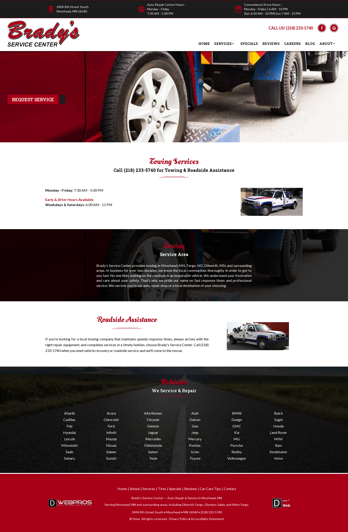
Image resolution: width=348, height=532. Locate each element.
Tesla (153, 458)
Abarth (69, 413)
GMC (236, 426)
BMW (236, 413)
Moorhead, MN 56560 (72, 11)
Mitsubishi (69, 445)
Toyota (195, 458)
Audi (194, 413)
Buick (278, 413)
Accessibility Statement (207, 519)
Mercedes (153, 439)
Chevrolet (111, 419)
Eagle (278, 419)
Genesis (153, 426)
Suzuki (111, 458)
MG (236, 439)
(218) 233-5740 (299, 28)
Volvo (278, 458)
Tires (162, 488)
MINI (278, 439)
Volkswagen (236, 458)
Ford (111, 426)
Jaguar (153, 432)
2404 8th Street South (73, 7)
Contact (230, 488)
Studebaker (278, 452)
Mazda (111, 439)
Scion (195, 452)
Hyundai (69, 432)
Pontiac (195, 445)
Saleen (111, 452)
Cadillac (69, 419)
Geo (195, 426)
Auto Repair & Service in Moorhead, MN (194, 498)
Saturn (153, 452)
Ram (278, 445)
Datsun (195, 419)
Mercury (195, 439)
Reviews (271, 43)
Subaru (69, 458)
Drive (136, 519)
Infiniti (111, 432)
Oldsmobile (153, 445)
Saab (69, 452)
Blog (310, 43)
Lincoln (69, 439)
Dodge (236, 419)
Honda (278, 426)
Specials (249, 43)
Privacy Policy (178, 519)
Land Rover (278, 432)
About (328, 43)
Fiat (70, 426)
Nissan (111, 445)
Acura (111, 413)
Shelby (236, 452)
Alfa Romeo (153, 413)
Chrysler (153, 419)
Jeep (194, 432)
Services (225, 43)
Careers (292, 43)
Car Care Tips (210, 488)
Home (204, 43)
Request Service (33, 99)
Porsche (236, 445)
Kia (236, 432)
